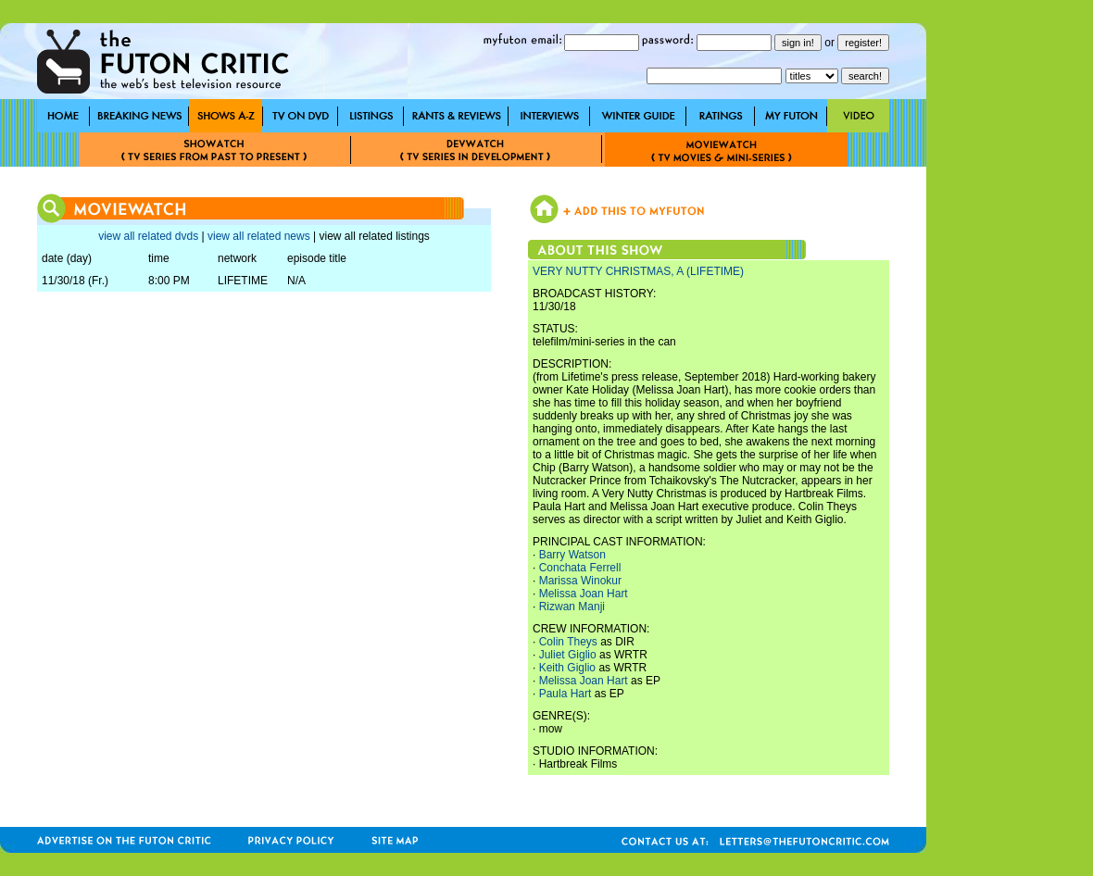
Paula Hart (565, 693)
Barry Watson (572, 554)
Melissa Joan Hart (583, 593)
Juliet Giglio (568, 654)
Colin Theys (568, 641)
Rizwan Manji (572, 606)
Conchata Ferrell (580, 567)
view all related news (258, 236)
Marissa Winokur (580, 580)
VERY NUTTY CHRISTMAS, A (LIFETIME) (638, 271)
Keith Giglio (567, 667)
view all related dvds (148, 236)
